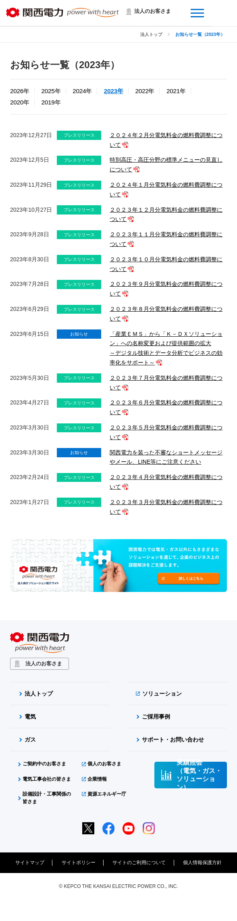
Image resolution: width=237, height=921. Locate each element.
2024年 (82, 91)
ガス (30, 739)
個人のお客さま (104, 764)
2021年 (176, 91)
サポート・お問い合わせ (173, 739)
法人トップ (151, 34)
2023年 (113, 91)
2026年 (19, 91)
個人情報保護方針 (202, 862)
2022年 (144, 91)
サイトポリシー (79, 862)
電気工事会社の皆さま (47, 779)
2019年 (51, 102)
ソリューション (162, 693)
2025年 (51, 91)
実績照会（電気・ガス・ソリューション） (199, 775)
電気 (30, 716)
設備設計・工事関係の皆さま (47, 797)
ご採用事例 (156, 716)
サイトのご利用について (139, 862)
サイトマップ (29, 862)
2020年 (19, 102)
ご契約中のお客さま (44, 764)
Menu (219, 8)
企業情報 (97, 779)
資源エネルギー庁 (106, 794)
